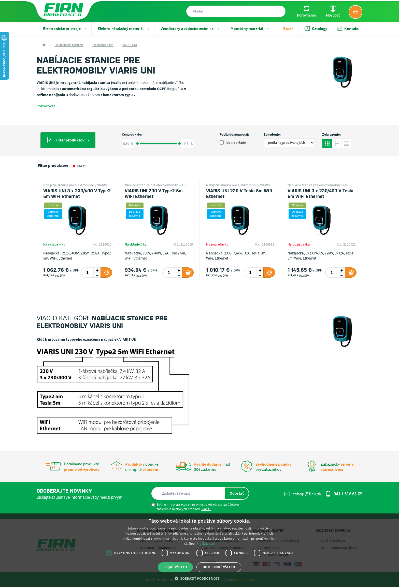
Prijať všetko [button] (175, 567)
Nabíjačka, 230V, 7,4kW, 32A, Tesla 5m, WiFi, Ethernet (236, 256)
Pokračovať (46, 106)
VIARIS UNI (129, 45)
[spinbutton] (87, 272)
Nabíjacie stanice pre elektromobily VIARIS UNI (75, 185)
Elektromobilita (102, 45)
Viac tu (206, 509)
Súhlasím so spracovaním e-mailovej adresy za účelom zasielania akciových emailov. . (195, 506)
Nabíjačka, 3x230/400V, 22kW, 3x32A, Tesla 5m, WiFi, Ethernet (321, 256)
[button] (199, 578)
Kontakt (348, 29)
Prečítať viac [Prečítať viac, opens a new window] (205, 543)
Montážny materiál (250, 29)
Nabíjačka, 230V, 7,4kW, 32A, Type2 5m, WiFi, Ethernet (155, 256)
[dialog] (199, 550)
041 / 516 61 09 (343, 494)
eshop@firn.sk (302, 494)
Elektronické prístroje (65, 29)
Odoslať (237, 493)
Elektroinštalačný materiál (124, 29)
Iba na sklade (233, 142)
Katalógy (316, 29)
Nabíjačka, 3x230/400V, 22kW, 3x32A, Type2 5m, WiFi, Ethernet (77, 256)
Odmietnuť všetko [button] (219, 567)
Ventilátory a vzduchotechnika (190, 29)
